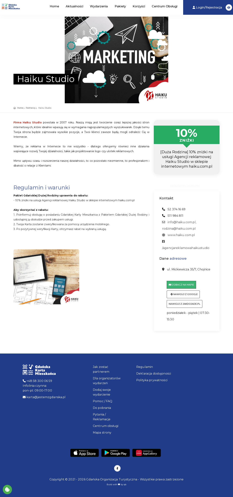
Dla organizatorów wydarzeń (107, 381)
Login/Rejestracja (208, 7)
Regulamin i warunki (185, 184)
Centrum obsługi (105, 426)
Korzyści (139, 6)
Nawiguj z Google (184, 296)
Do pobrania (102, 408)
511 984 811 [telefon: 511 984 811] (172, 217)
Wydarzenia (99, 6)
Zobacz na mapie (181, 286)
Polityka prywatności (151, 380)
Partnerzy (31, 108)
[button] (229, 7)
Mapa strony (102, 432)
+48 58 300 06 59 (37, 381)
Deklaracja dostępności (153, 373)
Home (54, 6)
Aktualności (74, 6)
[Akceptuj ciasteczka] (7, 489)
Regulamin (144, 367)
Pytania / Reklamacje (101, 417)
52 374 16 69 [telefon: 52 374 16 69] (173, 211)
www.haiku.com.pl (178, 237)
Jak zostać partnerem (101, 369)
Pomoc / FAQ (102, 401)
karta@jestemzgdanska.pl (44, 397)
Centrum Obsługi (164, 6)
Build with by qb (116, 484)
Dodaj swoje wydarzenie (102, 392)
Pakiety (120, 6)
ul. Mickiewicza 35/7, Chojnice (186, 271)
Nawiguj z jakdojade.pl (184, 305)
